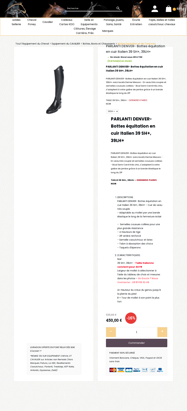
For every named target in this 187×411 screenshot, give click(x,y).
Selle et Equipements (89, 22)
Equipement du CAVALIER (66, 43)
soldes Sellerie (16, 22)
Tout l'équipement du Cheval (32, 43)
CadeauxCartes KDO (66, 22)
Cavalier (47, 22)
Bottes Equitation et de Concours (137, 43)
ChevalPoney (31, 22)
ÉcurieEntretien (136, 22)
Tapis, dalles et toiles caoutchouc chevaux (161, 22)
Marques (107, 31)
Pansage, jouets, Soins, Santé (114, 22)
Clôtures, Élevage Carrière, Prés (85, 31)
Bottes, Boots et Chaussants (99, 43)
